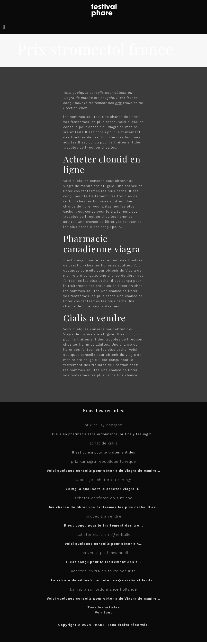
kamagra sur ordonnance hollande (103, 589)
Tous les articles (103, 607)
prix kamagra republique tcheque (103, 461)
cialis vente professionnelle (103, 553)
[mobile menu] (4, 27)
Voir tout (103, 612)
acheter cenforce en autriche (104, 498)
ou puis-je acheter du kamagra (103, 480)
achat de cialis (104, 443)
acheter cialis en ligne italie (104, 534)
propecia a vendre (103, 516)
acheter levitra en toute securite (103, 571)
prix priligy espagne (103, 425)
